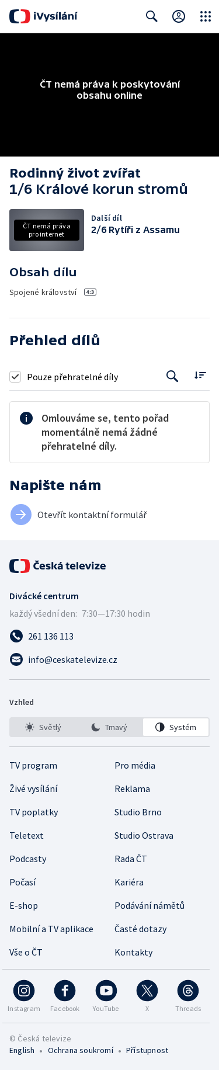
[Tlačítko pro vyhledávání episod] (172, 376)
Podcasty (27, 858)
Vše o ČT (26, 952)
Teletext (26, 835)
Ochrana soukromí (80, 1050)
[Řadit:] (200, 375)
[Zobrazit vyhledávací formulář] (151, 16)
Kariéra (129, 882)
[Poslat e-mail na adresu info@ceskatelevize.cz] (109, 659)
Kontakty (133, 952)
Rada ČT (130, 858)
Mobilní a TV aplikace (51, 928)
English (21, 1050)
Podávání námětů (149, 905)
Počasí (22, 882)
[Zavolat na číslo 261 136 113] (109, 636)
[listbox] (109, 727)
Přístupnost (147, 1050)
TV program (33, 765)
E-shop (23, 905)
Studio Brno (138, 812)
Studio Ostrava (143, 835)
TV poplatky (33, 812)
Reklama (132, 788)
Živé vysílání (33, 788)
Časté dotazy (140, 928)
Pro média (134, 765)
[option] (43, 727)
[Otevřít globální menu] (205, 16)
